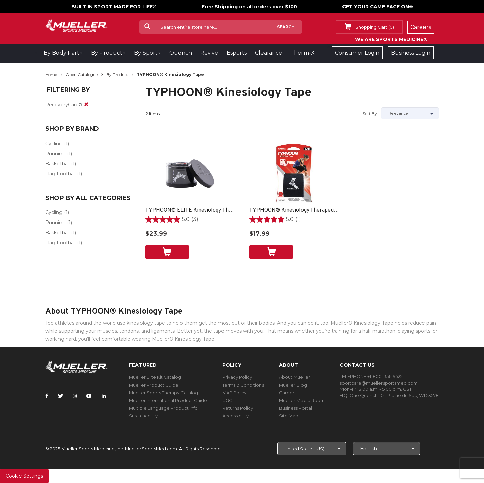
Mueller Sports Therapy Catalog (163, 392)
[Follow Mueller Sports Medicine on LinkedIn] (104, 396)
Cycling (54, 143)
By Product (106, 53)
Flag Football (60, 174)
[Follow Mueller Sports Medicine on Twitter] (60, 396)
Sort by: (370, 113)
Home (51, 74)
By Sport (146, 53)
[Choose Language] (386, 448)
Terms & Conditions (243, 385)
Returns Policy (237, 408)
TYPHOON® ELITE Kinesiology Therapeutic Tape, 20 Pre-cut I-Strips (190, 210)
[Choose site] (311, 448)
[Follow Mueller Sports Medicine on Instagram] (75, 396)
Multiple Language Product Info (163, 408)
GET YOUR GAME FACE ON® (377, 7)
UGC (227, 400)
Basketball (57, 164)
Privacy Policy (237, 377)
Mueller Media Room (302, 400)
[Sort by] (410, 113)
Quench (180, 53)
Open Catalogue (82, 74)
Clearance (268, 53)
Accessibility (235, 415)
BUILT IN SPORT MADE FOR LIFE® (114, 7)
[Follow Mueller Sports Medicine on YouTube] (89, 396)
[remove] (86, 105)
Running (55, 154)
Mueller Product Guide (153, 385)
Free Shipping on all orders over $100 (249, 7)
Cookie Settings (24, 476)
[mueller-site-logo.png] (76, 25)
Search (286, 26)
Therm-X (302, 53)
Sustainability (143, 415)
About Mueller (294, 377)
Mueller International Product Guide (168, 400)
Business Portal (295, 408)
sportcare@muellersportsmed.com (379, 383)
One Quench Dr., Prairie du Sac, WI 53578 (394, 395)
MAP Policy (234, 392)
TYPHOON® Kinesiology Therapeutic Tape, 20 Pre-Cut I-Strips (294, 210)
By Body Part (61, 53)
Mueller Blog (293, 385)
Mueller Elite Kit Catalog (155, 377)
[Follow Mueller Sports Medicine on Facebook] (46, 396)
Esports (237, 53)
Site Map (288, 415)
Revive (209, 53)
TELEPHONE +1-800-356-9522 (371, 376)
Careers (287, 392)
